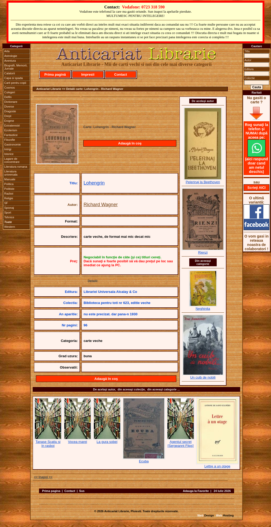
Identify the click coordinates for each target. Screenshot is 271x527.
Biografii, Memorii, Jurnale (15, 67)
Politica (8, 184)
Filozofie (9, 139)
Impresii (87, 74)
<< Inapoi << (43, 477)
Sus (81, 490)
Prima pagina (51, 490)
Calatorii (9, 73)
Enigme (9, 120)
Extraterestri (12, 125)
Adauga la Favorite (196, 490)
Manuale (9, 179)
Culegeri (9, 92)
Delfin (8, 97)
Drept (7, 116)
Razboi (8, 193)
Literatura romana (15, 166)
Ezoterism (10, 130)
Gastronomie (12, 144)
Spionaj (9, 207)
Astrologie (10, 55)
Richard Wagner (101, 204)
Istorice (8, 154)
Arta (6, 51)
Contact (120, 74)
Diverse (9, 106)
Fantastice (11, 135)
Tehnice (9, 217)
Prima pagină (55, 74)
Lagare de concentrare (12, 160)
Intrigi (7, 149)
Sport (7, 212)
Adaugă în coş (130, 143)
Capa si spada (13, 78)
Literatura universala (10, 173)
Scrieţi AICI (257, 188)
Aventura (10, 60)
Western (9, 226)
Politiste (9, 188)
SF (6, 203)
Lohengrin (94, 183)
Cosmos (9, 87)
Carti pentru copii (15, 82)
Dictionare (10, 101)
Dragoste (10, 111)
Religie (8, 198)
